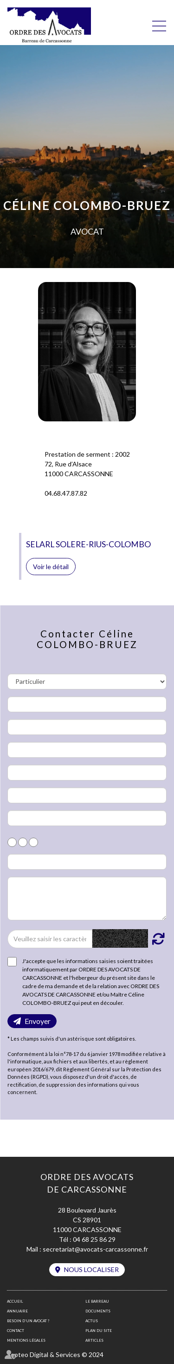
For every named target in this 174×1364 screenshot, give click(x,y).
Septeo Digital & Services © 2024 (55, 1354)
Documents (97, 1311)
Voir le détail (51, 567)
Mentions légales (26, 1340)
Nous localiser (91, 1269)
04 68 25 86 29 (94, 1239)
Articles (94, 1340)
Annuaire (17, 1311)
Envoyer (38, 1020)
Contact (15, 1330)
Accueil (15, 1301)
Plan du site (98, 1330)
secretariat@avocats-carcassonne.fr (95, 1249)
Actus (91, 1320)
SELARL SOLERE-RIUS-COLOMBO (88, 544)
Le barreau (97, 1301)
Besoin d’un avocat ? (28, 1320)
